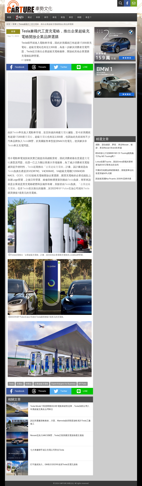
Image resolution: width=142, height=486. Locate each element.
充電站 (64, 132)
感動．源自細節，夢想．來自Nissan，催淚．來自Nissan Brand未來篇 (114, 146)
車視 (54, 18)
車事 (38, 18)
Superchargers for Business (63, 384)
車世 (71, 18)
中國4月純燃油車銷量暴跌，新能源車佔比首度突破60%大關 (114, 172)
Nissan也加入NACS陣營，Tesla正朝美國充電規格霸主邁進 (57, 435)
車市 (46, 18)
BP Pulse (64, 188)
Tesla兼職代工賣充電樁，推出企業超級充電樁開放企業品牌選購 (46, 24)
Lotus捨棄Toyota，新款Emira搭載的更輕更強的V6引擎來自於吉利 (114, 163)
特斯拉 (29, 384)
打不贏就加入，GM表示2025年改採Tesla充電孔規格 (54, 464)
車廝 (9, 18)
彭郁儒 (27, 60)
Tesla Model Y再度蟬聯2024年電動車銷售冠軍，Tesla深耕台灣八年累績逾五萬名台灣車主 (59, 408)
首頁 (8, 24)
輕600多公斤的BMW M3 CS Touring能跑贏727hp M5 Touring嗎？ (114, 155)
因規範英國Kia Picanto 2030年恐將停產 (113, 178)
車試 (30, 18)
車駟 (79, 18)
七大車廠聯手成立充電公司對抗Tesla (47, 450)
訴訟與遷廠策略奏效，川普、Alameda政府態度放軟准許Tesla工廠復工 (60, 422)
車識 (63, 18)
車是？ (88, 18)
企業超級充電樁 (54, 166)
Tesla (16, 132)
